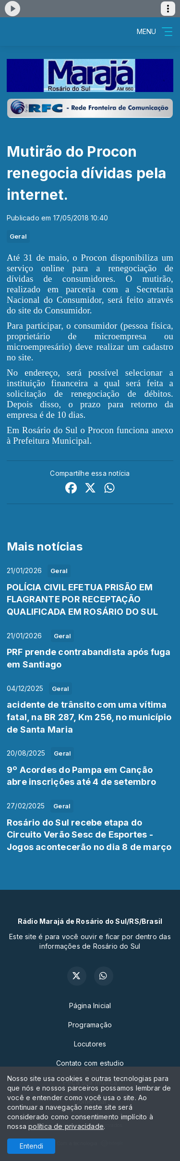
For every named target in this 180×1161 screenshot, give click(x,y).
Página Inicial (90, 1005)
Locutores (90, 1044)
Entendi (31, 1146)
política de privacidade (66, 1126)
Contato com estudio (90, 1063)
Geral (18, 236)
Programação (90, 1025)
